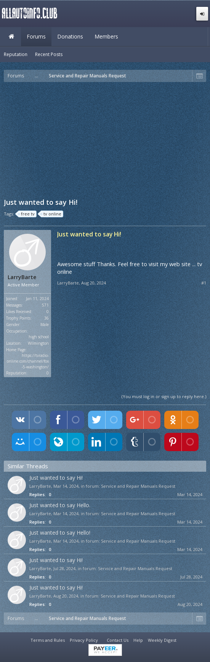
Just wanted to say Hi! (56, 477)
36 (46, 318)
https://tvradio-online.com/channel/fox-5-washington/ (28, 361)
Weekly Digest (162, 640)
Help (138, 640)
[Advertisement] (107, 139)
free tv (27, 213)
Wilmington (38, 343)
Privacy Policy (84, 640)
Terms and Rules (47, 640)
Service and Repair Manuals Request (138, 486)
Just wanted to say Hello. (59, 505)
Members (106, 36)
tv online (51, 213)
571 (45, 305)
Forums (36, 36)
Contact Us (117, 640)
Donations (70, 36)
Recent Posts (49, 54)
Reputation (15, 54)
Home (11, 36)
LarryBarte (22, 277)
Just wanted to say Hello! (59, 532)
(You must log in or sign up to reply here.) (164, 396)
